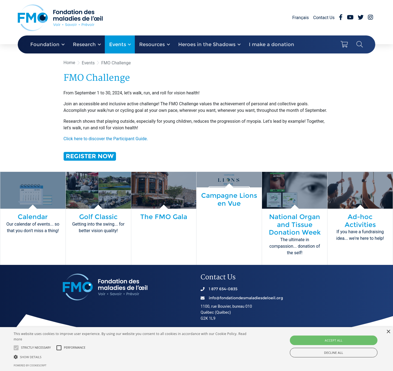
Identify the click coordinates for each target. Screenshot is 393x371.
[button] (16, 347)
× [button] (388, 332)
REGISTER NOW (90, 156)
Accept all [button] (334, 340)
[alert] (196, 349)
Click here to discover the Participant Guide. (106, 138)
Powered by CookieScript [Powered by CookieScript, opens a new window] (30, 365)
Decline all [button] (333, 353)
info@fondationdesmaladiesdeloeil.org (246, 297)
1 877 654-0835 (223, 288)
